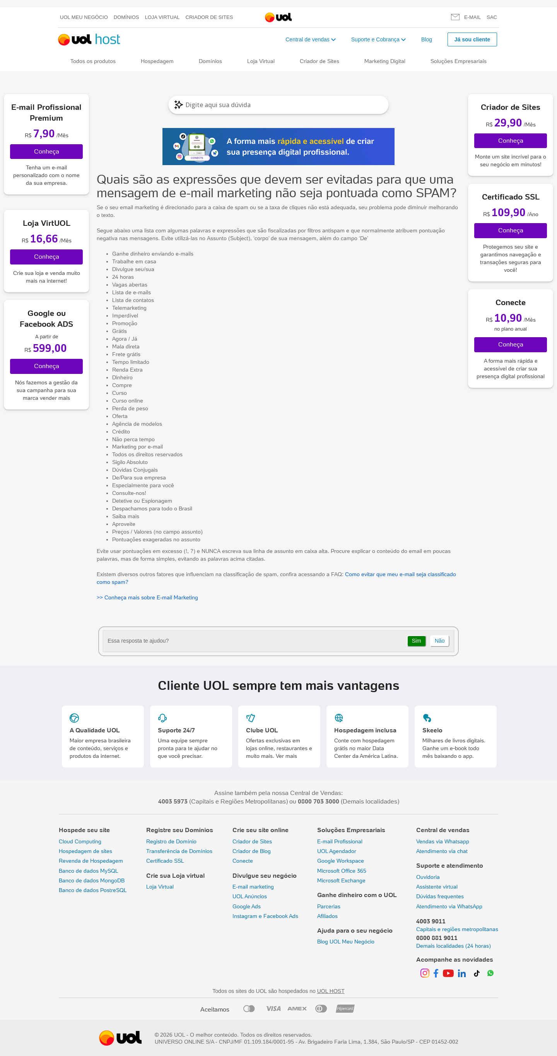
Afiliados (327, 916)
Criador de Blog (251, 851)
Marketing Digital (384, 61)
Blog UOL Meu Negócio (345, 941)
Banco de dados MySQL (88, 871)
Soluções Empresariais (459, 61)
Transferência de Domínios (179, 851)
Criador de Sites (209, 17)
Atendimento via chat (442, 851)
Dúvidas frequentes (440, 896)
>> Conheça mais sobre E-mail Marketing (147, 597)
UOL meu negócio (84, 17)
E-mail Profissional (339, 841)
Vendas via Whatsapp (442, 841)
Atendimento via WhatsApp (449, 906)
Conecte (242, 861)
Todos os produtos (93, 61)
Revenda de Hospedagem (91, 861)
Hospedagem (157, 61)
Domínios (126, 17)
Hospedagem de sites (85, 851)
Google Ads (246, 906)
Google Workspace (340, 861)
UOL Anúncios (249, 896)
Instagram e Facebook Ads (265, 916)
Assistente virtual (437, 887)
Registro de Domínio (171, 841)
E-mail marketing (253, 887)
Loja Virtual (162, 17)
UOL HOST (331, 991)
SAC (492, 17)
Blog (426, 39)
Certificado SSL (165, 861)
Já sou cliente (472, 39)
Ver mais (286, 756)
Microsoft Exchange (341, 880)
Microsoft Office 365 (341, 871)
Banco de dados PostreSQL (93, 890)
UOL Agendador (336, 851)
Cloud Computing (80, 841)
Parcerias (328, 906)
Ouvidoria (428, 877)
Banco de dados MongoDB (92, 880)
